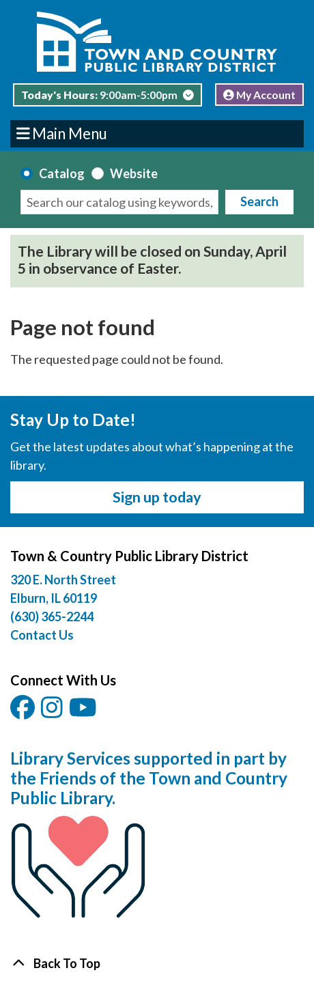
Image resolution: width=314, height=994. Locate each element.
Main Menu (62, 133)
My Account (259, 94)
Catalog (62, 173)
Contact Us (42, 634)
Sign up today (157, 497)
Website (134, 173)
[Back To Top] (157, 964)
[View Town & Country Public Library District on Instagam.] (53, 711)
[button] (107, 98)
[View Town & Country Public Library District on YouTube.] (84, 711)
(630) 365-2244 (52, 616)
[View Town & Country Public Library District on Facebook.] (23, 711)
